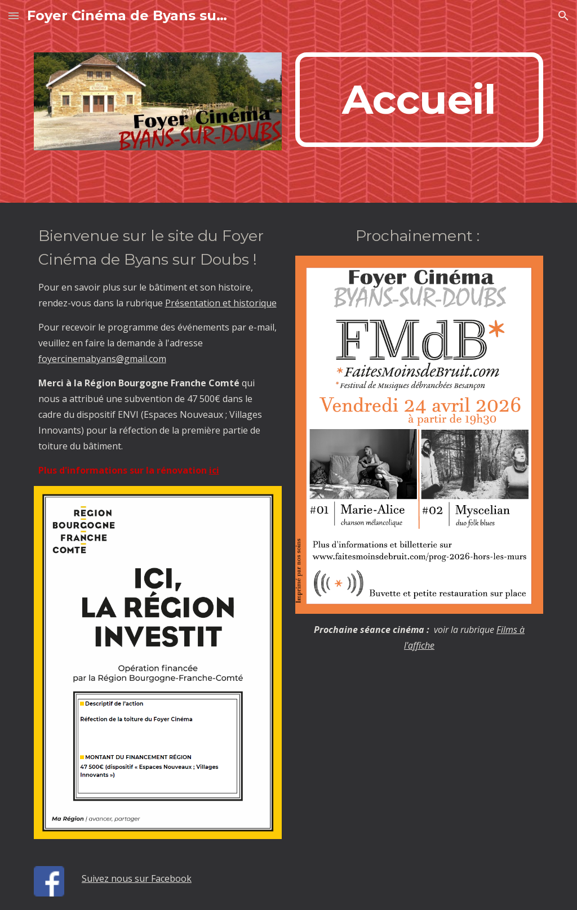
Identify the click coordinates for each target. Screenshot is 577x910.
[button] (13, 15)
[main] (419, 99)
